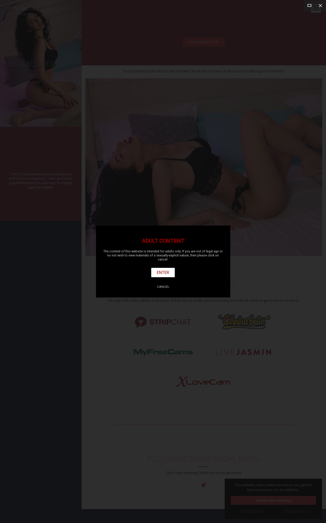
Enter (163, 272)
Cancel (163, 287)
